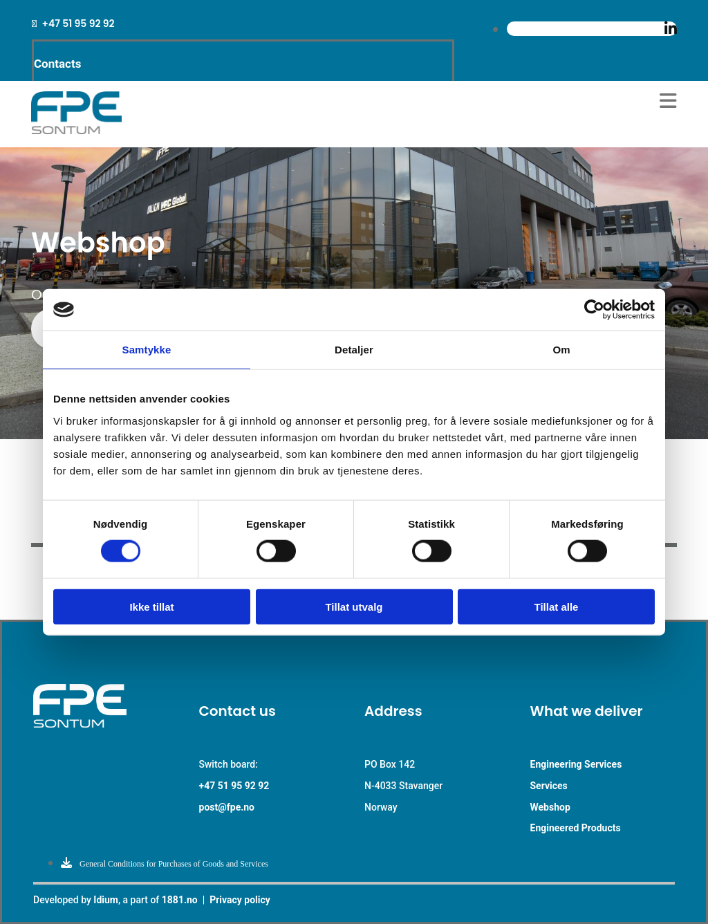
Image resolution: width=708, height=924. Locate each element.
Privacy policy (239, 899)
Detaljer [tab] (354, 349)
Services (549, 785)
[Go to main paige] (105, 724)
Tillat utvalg (353, 606)
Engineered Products (575, 827)
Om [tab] (561, 349)
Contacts (57, 64)
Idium (105, 899)
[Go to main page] (76, 130)
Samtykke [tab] (146, 349)
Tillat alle (556, 606)
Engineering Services (576, 764)
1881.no (180, 899)
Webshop (550, 807)
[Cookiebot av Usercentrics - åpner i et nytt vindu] (594, 309)
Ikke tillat (151, 606)
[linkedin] (670, 29)
